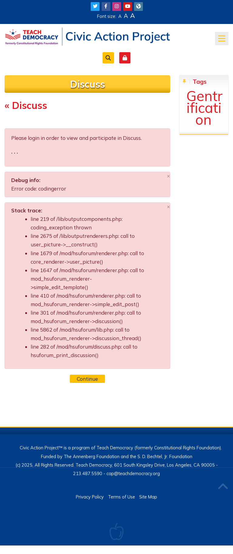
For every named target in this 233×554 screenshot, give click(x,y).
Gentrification (204, 107)
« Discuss (26, 105)
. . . (14, 151)
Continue (87, 379)
